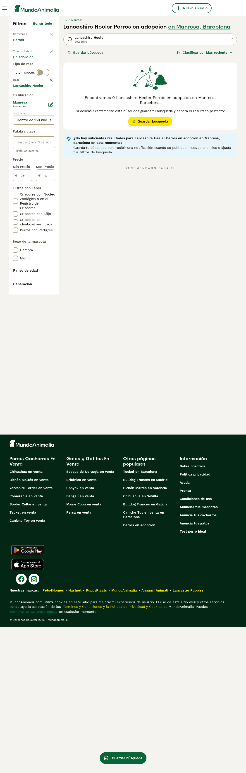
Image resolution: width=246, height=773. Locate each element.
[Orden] (204, 52)
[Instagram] (34, 725)
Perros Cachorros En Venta (32, 607)
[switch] (43, 104)
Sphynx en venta (80, 634)
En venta (24, 65)
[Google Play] (27, 696)
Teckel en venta (23, 659)
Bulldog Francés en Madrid (145, 626)
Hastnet (74, 737)
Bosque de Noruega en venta (90, 618)
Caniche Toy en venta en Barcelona (143, 661)
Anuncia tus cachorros (198, 661)
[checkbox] (15, 137)
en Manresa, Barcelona (199, 27)
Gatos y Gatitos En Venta (87, 607)
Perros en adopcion (139, 671)
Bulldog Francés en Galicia (145, 651)
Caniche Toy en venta (27, 667)
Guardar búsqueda (85, 53)
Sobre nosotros (192, 613)
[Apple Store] (28, 710)
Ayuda (185, 629)
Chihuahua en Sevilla (140, 642)
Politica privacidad (195, 621)
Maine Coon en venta (83, 651)
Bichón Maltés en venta (29, 626)
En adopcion (27, 76)
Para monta (26, 87)
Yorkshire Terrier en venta (31, 634)
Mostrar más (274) (39, 218)
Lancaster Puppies (188, 737)
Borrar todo (42, 24)
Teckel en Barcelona (140, 618)
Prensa (185, 637)
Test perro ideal (193, 678)
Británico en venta (81, 626)
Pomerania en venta (26, 642)
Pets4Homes (53, 737)
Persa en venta (78, 659)
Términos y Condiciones (82, 753)
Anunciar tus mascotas (199, 653)
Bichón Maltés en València (145, 634)
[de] (22, 308)
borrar (47, 114)
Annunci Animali (154, 737)
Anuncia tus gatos (194, 670)
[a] (45, 308)
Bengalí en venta (80, 642)
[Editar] (50, 237)
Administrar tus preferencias (33, 758)
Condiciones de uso (196, 645)
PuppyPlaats (96, 737)
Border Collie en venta (28, 651)
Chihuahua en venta (26, 618)
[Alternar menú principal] (4, 8)
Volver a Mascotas (28, 33)
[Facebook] (21, 725)
